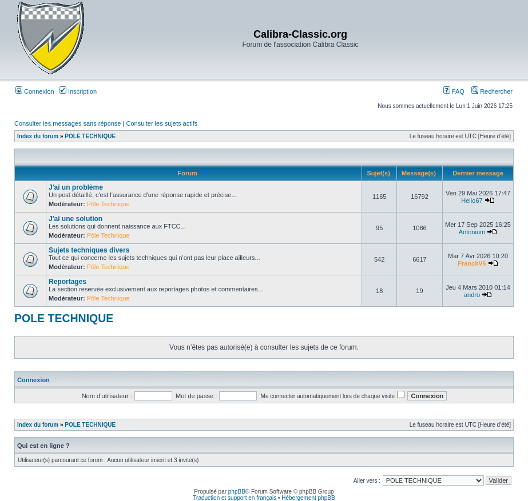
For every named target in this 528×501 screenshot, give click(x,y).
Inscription (78, 91)
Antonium (472, 232)
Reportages (67, 282)
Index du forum (37, 136)
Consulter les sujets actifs (161, 123)
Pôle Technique (108, 204)
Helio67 (471, 200)
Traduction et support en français (234, 498)
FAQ (454, 91)
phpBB (236, 491)
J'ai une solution (75, 219)
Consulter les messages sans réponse (67, 123)
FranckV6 (472, 263)
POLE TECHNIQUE (90, 136)
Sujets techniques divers (89, 250)
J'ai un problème (76, 187)
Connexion (34, 91)
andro (472, 294)
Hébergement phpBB (308, 498)
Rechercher (492, 91)
